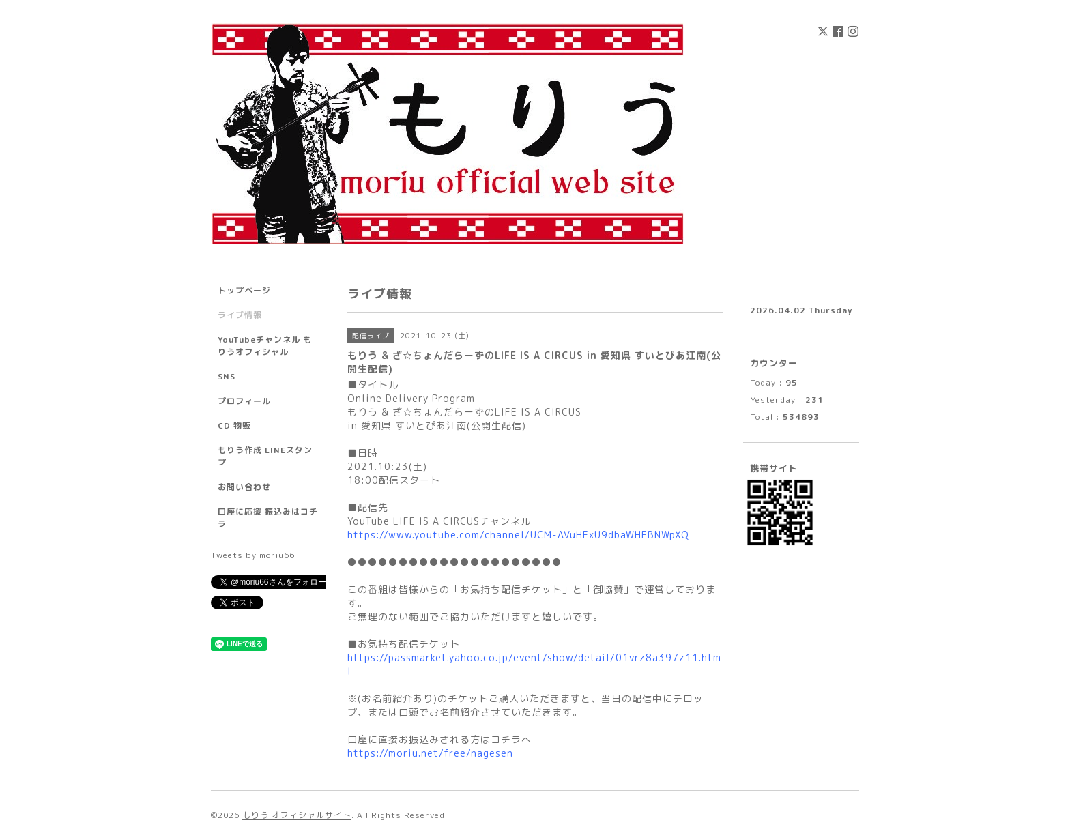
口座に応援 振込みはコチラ (268, 518)
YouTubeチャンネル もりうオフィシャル (265, 346)
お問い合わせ (244, 487)
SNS (226, 376)
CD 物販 (234, 425)
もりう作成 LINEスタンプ (265, 456)
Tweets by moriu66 (253, 555)
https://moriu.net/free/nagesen (430, 753)
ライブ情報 (240, 315)
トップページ (244, 290)
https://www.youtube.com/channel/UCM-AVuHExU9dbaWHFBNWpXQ (518, 534)
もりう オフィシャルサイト (296, 815)
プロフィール (244, 401)
